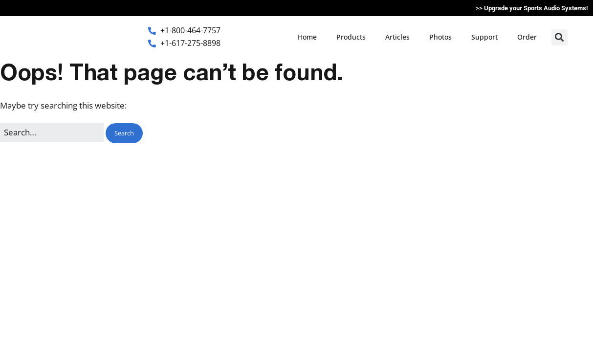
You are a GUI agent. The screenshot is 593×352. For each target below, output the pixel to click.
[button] (559, 37)
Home (307, 37)
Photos (440, 37)
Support (484, 37)
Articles (397, 37)
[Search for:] (52, 132)
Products (351, 37)
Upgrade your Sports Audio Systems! (536, 8)
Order (527, 37)
